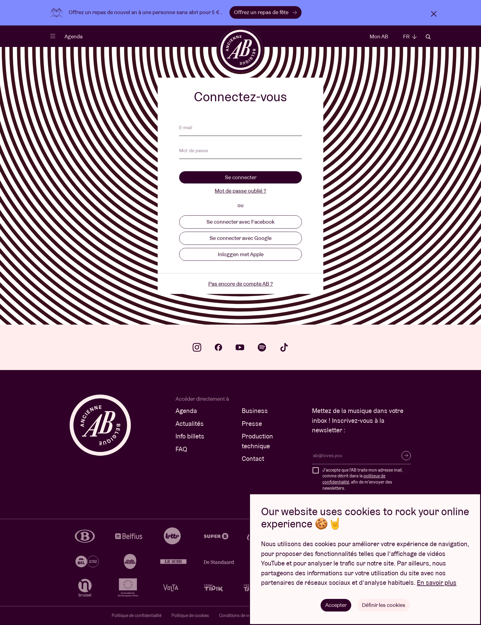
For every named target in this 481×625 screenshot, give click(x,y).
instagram (197, 347)
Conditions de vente (237, 615)
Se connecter (240, 177)
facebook (218, 347)
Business (255, 411)
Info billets (189, 436)
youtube (240, 347)
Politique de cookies (190, 615)
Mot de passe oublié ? (240, 190)
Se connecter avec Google (240, 237)
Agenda (73, 36)
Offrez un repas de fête (265, 12)
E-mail (185, 128)
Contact (253, 458)
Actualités (189, 423)
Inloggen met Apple (241, 254)
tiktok (284, 347)
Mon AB (379, 36)
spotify (262, 347)
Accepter (336, 604)
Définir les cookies (383, 604)
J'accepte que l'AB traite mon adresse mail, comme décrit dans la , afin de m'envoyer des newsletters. (362, 479)
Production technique (257, 441)
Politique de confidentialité (136, 615)
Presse (252, 423)
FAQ (181, 449)
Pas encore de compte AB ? (240, 283)
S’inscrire (406, 455)
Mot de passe (193, 151)
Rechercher (428, 36)
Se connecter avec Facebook (240, 221)
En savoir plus (436, 583)
